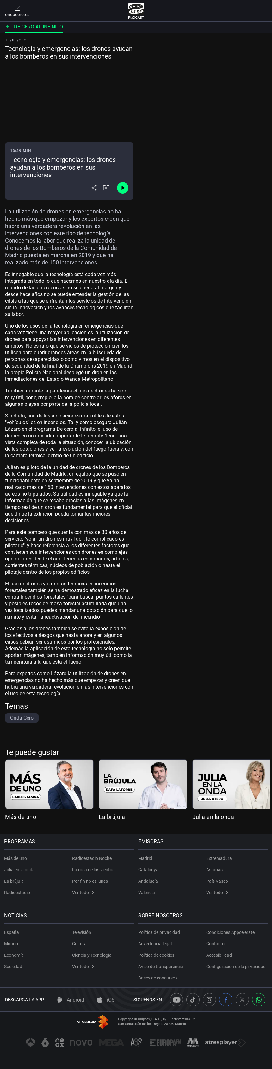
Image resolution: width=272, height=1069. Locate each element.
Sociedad (14, 966)
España (12, 932)
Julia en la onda (213, 816)
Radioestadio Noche (92, 858)
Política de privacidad (160, 932)
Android (70, 1000)
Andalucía (149, 881)
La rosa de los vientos (93, 869)
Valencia (147, 892)
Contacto (215, 943)
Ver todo (83, 892)
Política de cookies (157, 955)
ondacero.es (17, 10)
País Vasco (217, 881)
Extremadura (219, 858)
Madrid (146, 858)
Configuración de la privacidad (236, 966)
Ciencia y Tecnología (92, 955)
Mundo (12, 943)
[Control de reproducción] (122, 188)
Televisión (81, 932)
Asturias (214, 869)
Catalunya (149, 869)
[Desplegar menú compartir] (94, 188)
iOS (106, 1000)
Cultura (79, 943)
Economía (15, 955)
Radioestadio (18, 892)
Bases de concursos (158, 977)
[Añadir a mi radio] (106, 188)
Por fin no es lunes (90, 881)
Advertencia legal (156, 943)
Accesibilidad (219, 955)
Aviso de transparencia (161, 966)
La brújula (112, 816)
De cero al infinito (34, 27)
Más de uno (20, 816)
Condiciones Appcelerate (230, 932)
